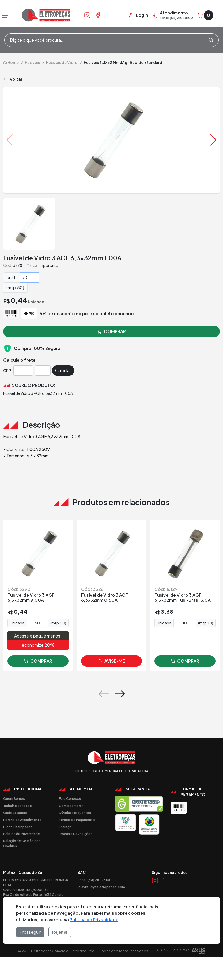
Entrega (65, 827)
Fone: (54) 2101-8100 (95, 880)
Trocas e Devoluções (75, 834)
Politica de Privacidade (21, 834)
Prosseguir (30, 932)
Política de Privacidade (94, 919)
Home (11, 62)
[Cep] (23, 370)
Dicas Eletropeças (17, 827)
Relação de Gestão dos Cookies (21, 843)
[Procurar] (211, 40)
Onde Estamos (15, 813)
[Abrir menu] (4, 15)
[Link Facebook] (98, 15)
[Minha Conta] (138, 15)
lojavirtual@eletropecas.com (101, 887)
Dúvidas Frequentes (75, 813)
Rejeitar (59, 932)
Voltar (12, 79)
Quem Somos (14, 798)
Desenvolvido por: (180, 951)
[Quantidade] (29, 277)
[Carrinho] (205, 15)
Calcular (63, 370)
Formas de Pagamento (77, 819)
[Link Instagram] (87, 15)
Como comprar (71, 806)
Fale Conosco (70, 798)
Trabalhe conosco (17, 806)
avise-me (111, 661)
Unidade (17, 622)
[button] (213, 140)
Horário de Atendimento (22, 819)
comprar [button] (111, 331)
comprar (38, 661)
